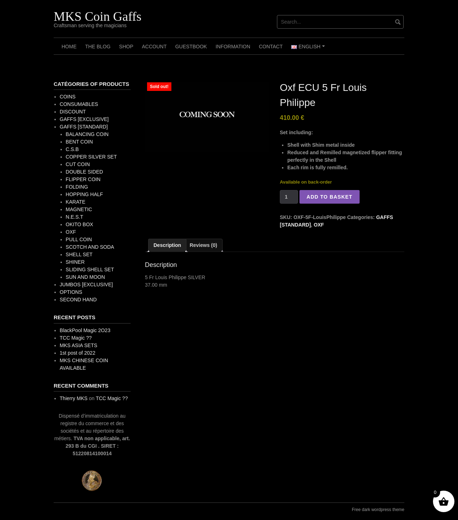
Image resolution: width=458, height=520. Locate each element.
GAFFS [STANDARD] (84, 127)
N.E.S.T (74, 217)
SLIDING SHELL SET (90, 269)
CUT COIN (78, 164)
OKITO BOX (79, 224)
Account (154, 46)
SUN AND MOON (85, 277)
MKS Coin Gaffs (97, 16)
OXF (319, 225)
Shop (126, 46)
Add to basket (329, 197)
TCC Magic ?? (76, 338)
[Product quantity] (289, 197)
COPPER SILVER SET (91, 157)
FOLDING (77, 187)
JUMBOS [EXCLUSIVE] (86, 284)
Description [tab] (167, 245)
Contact (271, 46)
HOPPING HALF (84, 194)
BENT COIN (79, 142)
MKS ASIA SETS (78, 345)
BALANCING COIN (87, 134)
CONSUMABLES (79, 104)
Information (232, 46)
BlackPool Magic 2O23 (85, 330)
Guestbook (191, 46)
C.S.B (72, 149)
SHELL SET (79, 254)
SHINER (75, 262)
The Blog (98, 46)
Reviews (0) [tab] (203, 245)
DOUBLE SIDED (84, 172)
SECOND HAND (78, 299)
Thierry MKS (74, 398)
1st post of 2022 (78, 353)
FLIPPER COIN (83, 179)
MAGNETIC (79, 209)
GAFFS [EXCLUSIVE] (84, 119)
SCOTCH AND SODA (90, 247)
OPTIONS (71, 292)
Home (69, 46)
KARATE (76, 202)
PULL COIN (79, 239)
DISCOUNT (73, 112)
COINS (67, 96)
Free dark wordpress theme (378, 509)
